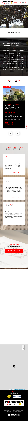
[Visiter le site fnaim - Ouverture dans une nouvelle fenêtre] (9, 396)
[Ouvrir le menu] (23, 2)
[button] (18, 133)
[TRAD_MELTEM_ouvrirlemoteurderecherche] (19, 2)
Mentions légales (18, 410)
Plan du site (12, 410)
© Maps (15, 389)
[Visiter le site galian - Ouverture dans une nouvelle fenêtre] (17, 396)
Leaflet (11, 389)
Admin (23, 410)
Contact (26, 127)
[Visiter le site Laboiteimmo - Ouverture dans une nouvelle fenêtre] (14, 416)
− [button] (23, 349)
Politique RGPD (14, 411)
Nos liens (9, 411)
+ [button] (23, 346)
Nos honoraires (6, 410)
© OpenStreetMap (21, 389)
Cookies (19, 411)
